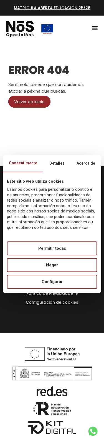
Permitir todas (52, 248)
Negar (52, 265)
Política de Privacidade (49, 293)
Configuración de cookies (52, 302)
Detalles (57, 163)
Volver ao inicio (29, 102)
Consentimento (23, 163)
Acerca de (86, 163)
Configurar (52, 281)
